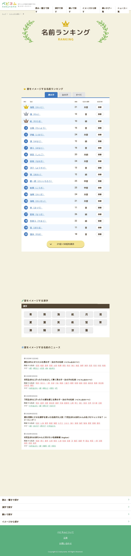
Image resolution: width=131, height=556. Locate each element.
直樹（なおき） (37, 161)
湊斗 (42, 441)
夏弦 (37, 365)
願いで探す (73, 5)
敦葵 (95, 383)
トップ (4, 14)
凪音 (90, 365)
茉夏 (51, 365)
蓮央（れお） (36, 234)
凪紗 (37, 423)
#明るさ (36, 368)
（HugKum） (65, 437)
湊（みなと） (36, 141)
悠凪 (95, 365)
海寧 (82, 365)
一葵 (96, 441)
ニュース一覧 (122, 5)
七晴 (72, 403)
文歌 (46, 403)
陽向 (55, 441)
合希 (89, 403)
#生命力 (52, 368)
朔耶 (72, 383)
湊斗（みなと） (37, 147)
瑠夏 (55, 423)
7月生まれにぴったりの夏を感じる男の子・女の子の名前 (49, 399)
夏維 (94, 423)
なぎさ (60, 423)
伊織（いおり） (37, 134)
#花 (56, 388)
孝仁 (76, 403)
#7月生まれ (33, 406)
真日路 (100, 383)
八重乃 (66, 383)
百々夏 (94, 403)
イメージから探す (89, 5)
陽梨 (64, 365)
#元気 (42, 368)
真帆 (26, 443)
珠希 (34, 443)
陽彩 (68, 365)
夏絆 (57, 403)
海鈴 (86, 365)
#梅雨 (44, 446)
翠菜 (91, 441)
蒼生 (87, 441)
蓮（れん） (35, 114)
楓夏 (51, 423)
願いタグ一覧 (107, 5)
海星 (77, 365)
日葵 (100, 441)
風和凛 (90, 383)
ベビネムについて (65, 532)
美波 (37, 441)
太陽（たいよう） (38, 127)
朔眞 (61, 383)
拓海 (64, 441)
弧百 (85, 403)
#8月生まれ (33, 388)
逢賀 (42, 403)
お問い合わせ (65, 543)
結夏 (42, 365)
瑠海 (85, 423)
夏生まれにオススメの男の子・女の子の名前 (43, 362)
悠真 (30, 443)
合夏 (100, 403)
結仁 (81, 403)
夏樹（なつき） (37, 214)
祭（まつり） (36, 207)
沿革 (65, 537)
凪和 (81, 383)
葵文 (37, 403)
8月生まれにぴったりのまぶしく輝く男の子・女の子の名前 (50, 379)
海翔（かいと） (37, 107)
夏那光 (66, 403)
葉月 (37, 383)
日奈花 (26, 385)
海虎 (81, 423)
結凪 (104, 365)
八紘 (57, 383)
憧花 (32, 385)
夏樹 (89, 423)
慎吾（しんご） (37, 154)
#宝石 (52, 388)
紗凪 (99, 365)
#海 (46, 368)
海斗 (73, 365)
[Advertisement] (65, 65)
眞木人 (42, 383)
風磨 (80, 441)
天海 (61, 403)
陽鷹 (59, 365)
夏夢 (46, 365)
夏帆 (46, 423)
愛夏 (85, 383)
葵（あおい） (36, 174)
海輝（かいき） (37, 194)
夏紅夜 (51, 403)
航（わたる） (36, 121)
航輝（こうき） (37, 187)
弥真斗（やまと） (38, 220)
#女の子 (53, 406)
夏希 (46, 441)
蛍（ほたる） (36, 227)
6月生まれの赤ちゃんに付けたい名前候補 (42, 437)
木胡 (52, 383)
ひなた (66, 423)
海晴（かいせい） (38, 201)
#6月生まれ (33, 446)
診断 (100, 107)
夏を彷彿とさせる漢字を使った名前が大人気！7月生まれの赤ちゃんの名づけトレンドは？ (63, 417)
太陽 (55, 365)
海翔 (76, 423)
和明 (76, 383)
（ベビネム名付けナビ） (71, 362)
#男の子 (45, 406)
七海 (42, 423)
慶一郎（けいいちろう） (41, 181)
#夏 (30, 368)
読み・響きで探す (42, 5)
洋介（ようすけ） (38, 167)
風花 (75, 441)
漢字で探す (59, 5)
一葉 (48, 383)
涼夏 (68, 441)
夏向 (98, 423)
